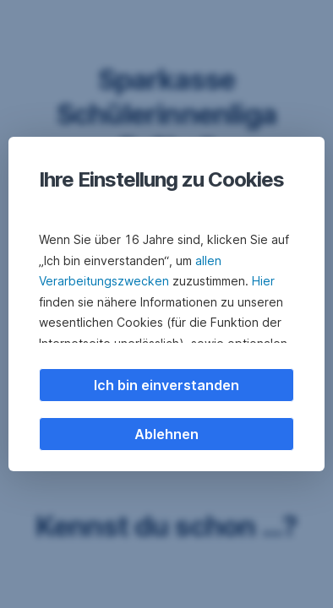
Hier (263, 281)
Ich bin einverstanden (166, 385)
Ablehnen (166, 434)
